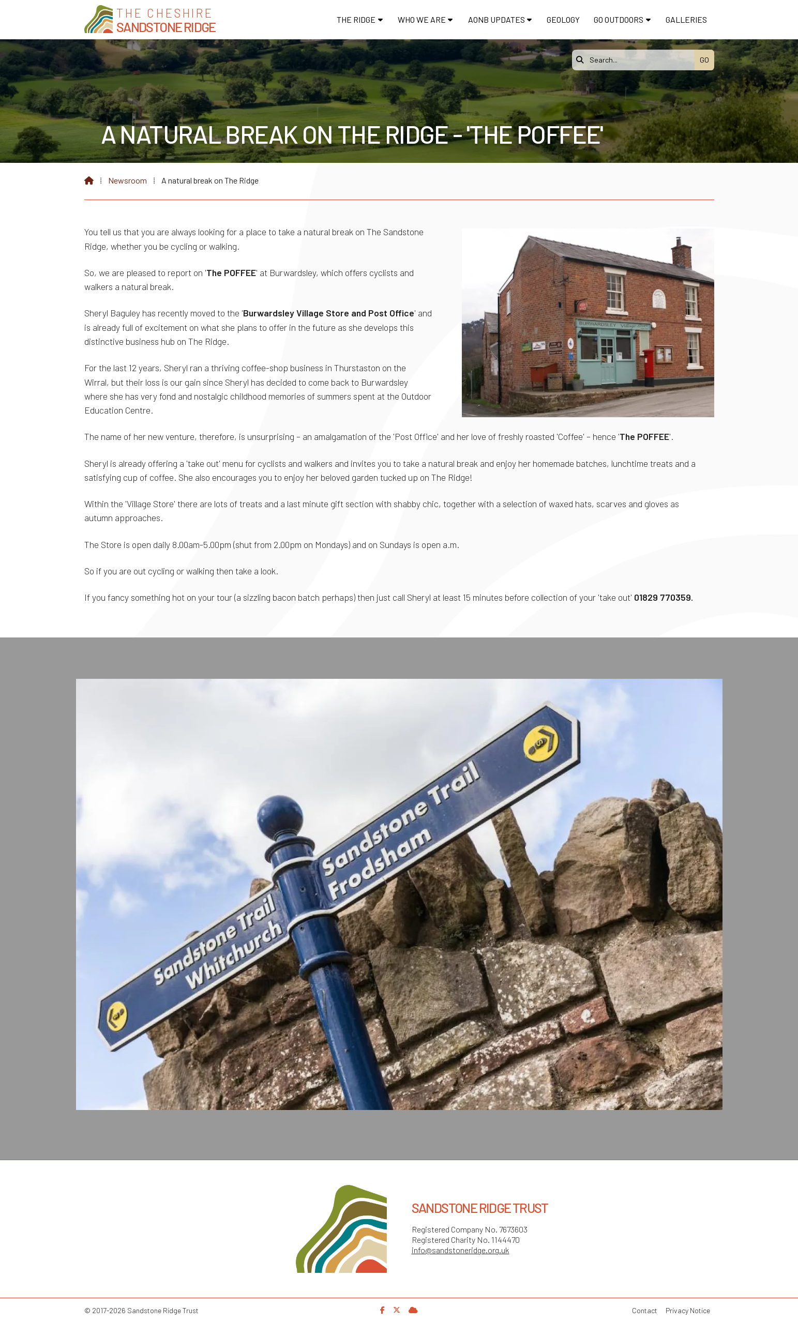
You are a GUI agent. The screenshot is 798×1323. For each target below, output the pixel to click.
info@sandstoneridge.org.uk (460, 1250)
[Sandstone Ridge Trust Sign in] (413, 1309)
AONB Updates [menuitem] (496, 19)
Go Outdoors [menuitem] (618, 19)
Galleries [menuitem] (686, 19)
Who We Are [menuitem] (422, 19)
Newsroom (127, 180)
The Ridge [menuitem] (356, 19)
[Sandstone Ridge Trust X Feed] (396, 1309)
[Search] (636, 60)
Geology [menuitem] (563, 19)
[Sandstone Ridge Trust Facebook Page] (382, 1309)
